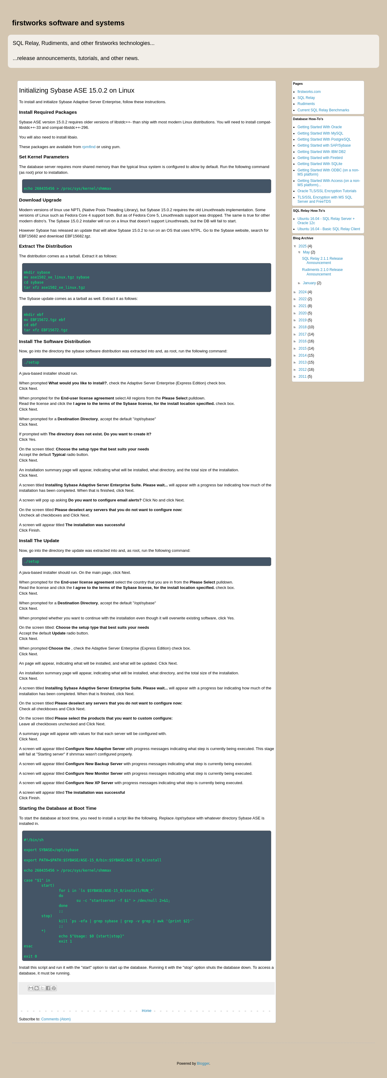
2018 (303, 327)
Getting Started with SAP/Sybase (324, 145)
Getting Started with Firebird (320, 158)
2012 (303, 369)
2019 (303, 320)
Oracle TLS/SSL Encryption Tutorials (327, 191)
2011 (303, 376)
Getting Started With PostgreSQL (324, 139)
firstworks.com (309, 92)
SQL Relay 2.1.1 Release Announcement (322, 260)
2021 (303, 306)
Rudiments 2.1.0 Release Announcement (322, 272)
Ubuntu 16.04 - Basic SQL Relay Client (329, 229)
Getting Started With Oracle (320, 127)
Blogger (203, 1063)
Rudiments (306, 104)
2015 (303, 348)
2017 (303, 334)
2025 (303, 246)
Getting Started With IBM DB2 (322, 152)
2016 (303, 341)
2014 (303, 355)
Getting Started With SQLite (320, 164)
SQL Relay (306, 98)
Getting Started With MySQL (320, 133)
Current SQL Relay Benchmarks (323, 110)
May (307, 252)
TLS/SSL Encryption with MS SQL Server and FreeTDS (325, 199)
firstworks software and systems (68, 23)
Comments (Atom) (55, 1019)
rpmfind (89, 147)
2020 (303, 313)
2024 (303, 292)
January (310, 283)
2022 (303, 299)
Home (146, 1011)
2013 (303, 362)
